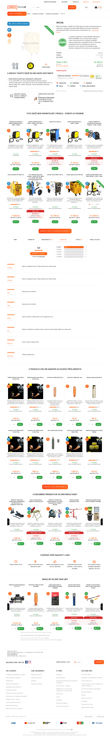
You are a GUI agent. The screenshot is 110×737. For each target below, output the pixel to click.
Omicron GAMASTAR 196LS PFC (16, 175)
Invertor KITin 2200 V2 (55, 122)
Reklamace (9, 681)
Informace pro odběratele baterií (16, 696)
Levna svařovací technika (27, 635)
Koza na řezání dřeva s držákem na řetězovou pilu (36, 500)
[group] (16, 522)
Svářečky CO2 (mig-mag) (52, 13)
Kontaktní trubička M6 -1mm (74, 377)
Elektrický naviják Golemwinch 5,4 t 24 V (17, 585)
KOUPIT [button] (21, 543)
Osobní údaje (100, 716)
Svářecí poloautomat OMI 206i (75, 175)
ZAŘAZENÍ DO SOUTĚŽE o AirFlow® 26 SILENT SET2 (46, 97)
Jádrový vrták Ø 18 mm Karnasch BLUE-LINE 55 (74, 585)
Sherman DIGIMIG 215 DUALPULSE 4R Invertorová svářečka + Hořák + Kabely (94, 123)
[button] (20, 543)
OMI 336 (47, 638)
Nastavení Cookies (12, 705)
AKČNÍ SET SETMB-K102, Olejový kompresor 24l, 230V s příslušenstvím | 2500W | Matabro (55, 502)
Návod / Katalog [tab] (95, 240)
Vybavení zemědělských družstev (92, 678)
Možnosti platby (36, 674)
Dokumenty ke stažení (13, 678)
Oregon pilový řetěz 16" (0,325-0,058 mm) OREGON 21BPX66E (55, 586)
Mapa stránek (88, 716)
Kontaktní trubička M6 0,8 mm (55, 377)
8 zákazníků (41, 256)
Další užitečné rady (87, 707)
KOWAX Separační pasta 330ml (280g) (94, 431)
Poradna (59, 674)
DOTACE (34, 681)
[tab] (63, 240)
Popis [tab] (15, 240)
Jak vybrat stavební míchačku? (91, 689)
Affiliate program (61, 703)
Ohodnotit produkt (38, 253)
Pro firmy (64, 1)
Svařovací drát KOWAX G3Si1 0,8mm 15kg (74, 431)
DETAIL (16, 168)
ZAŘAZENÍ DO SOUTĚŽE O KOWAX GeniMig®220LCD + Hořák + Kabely (16, 123)
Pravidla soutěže (11, 690)
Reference (59, 694)
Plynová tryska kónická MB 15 (94, 377)
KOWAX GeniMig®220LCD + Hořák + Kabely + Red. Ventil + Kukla (35, 123)
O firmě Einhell (86, 674)
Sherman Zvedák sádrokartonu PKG (74, 500)
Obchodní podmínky (12, 684)
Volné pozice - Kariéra (63, 686)
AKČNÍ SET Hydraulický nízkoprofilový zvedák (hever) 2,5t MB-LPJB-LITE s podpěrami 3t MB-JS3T (17, 502)
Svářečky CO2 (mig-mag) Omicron (93, 91)
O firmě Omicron (86, 681)
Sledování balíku (36, 678)
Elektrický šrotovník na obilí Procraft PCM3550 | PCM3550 (93, 500)
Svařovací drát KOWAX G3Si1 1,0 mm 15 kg (15, 431)
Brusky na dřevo (86, 698)
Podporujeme (60, 678)
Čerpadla (84, 701)
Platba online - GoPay (13, 699)
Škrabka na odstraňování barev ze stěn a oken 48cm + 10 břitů (93, 586)
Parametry (31, 240)
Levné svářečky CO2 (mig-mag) (42, 635)
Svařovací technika (37, 13)
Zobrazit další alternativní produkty (55, 231)
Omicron (100, 53)
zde (72, 729)
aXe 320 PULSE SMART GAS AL (55, 175)
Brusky (83, 695)
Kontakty (76, 1)
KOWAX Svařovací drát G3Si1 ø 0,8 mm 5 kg (35, 378)
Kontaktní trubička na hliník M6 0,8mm (36, 585)
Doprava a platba (36, 684)
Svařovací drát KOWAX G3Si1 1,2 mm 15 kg (35, 431)
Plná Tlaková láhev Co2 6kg (55, 430)
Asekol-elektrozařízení (13, 702)
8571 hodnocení (84, 75)
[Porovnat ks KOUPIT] (12, 543)
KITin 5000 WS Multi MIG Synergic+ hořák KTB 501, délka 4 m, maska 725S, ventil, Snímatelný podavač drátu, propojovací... (35, 177)
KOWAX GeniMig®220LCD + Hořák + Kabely (75, 122)
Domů (28, 13)
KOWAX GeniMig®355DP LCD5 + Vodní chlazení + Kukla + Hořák (94, 175)
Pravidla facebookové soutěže (15, 674)
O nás (58, 697)
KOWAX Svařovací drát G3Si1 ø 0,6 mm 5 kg (16, 378)
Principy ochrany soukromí (14, 693)
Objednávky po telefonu (13, 687)
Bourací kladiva (86, 692)
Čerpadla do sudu (87, 704)
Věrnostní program (50, 1)
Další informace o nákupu (14, 708)
